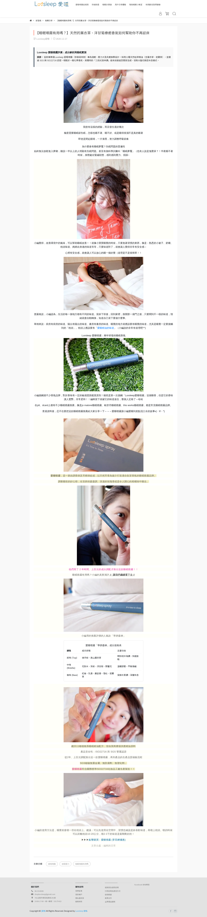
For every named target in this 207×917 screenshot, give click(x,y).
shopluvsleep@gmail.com (45, 894)
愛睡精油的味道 (105, 328)
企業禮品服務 (110, 901)
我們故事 (78, 891)
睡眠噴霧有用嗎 (81, 863)
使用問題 (108, 894)
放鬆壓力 (65, 863)
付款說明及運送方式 (112, 891)
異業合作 (108, 898)
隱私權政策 (79, 898)
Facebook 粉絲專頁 (142, 884)
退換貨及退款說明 (112, 887)
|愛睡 (43, 911)
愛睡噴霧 (55, 475)
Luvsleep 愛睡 (81, 911)
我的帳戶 (78, 894)
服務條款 (78, 901)
